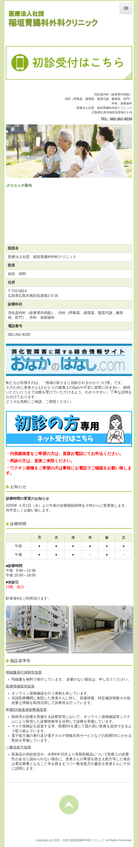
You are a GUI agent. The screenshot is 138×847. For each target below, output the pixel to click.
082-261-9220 (121, 119)
